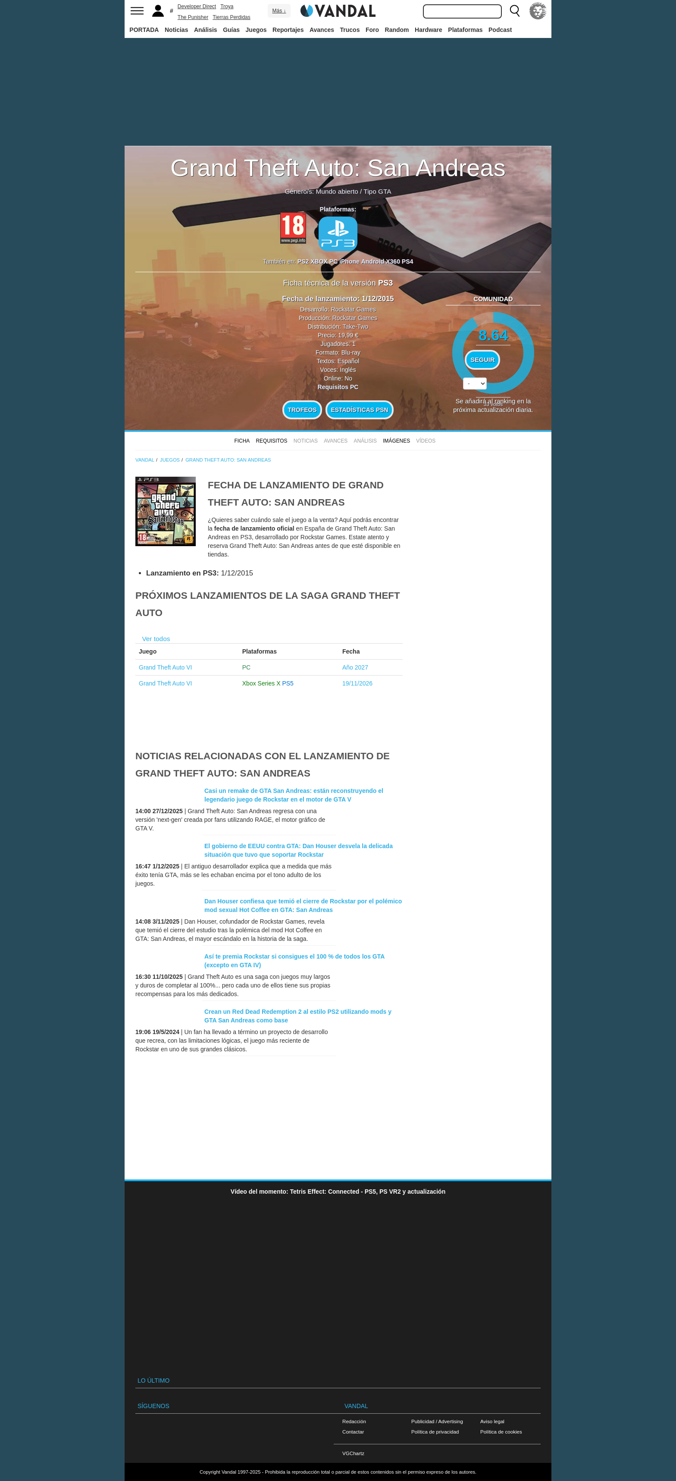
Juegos (256, 29)
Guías (231, 29)
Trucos (350, 29)
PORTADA (144, 29)
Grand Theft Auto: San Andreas (337, 167)
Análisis (205, 29)
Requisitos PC (338, 387)
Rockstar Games (353, 309)
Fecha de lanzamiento (319, 299)
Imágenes (396, 441)
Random (397, 29)
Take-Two (355, 326)
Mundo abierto (337, 191)
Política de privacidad (435, 1431)
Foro (372, 29)
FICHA (242, 441)
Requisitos (271, 441)
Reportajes (288, 29)
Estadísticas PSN (359, 409)
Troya (226, 6)
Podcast (500, 29)
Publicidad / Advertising (437, 1421)
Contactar (353, 1431)
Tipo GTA (377, 191)
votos (493, 404)
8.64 (493, 335)
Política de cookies (501, 1431)
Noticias (176, 29)
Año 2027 (355, 667)
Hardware (428, 29)
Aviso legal (492, 1421)
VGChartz (353, 1453)
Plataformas (465, 29)
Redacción (354, 1421)
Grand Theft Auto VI (165, 667)
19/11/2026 (357, 683)
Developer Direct (197, 6)
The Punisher (193, 17)
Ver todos (156, 638)
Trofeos (302, 409)
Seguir (482, 359)
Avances (322, 29)
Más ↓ (279, 11)
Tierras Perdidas (231, 17)
